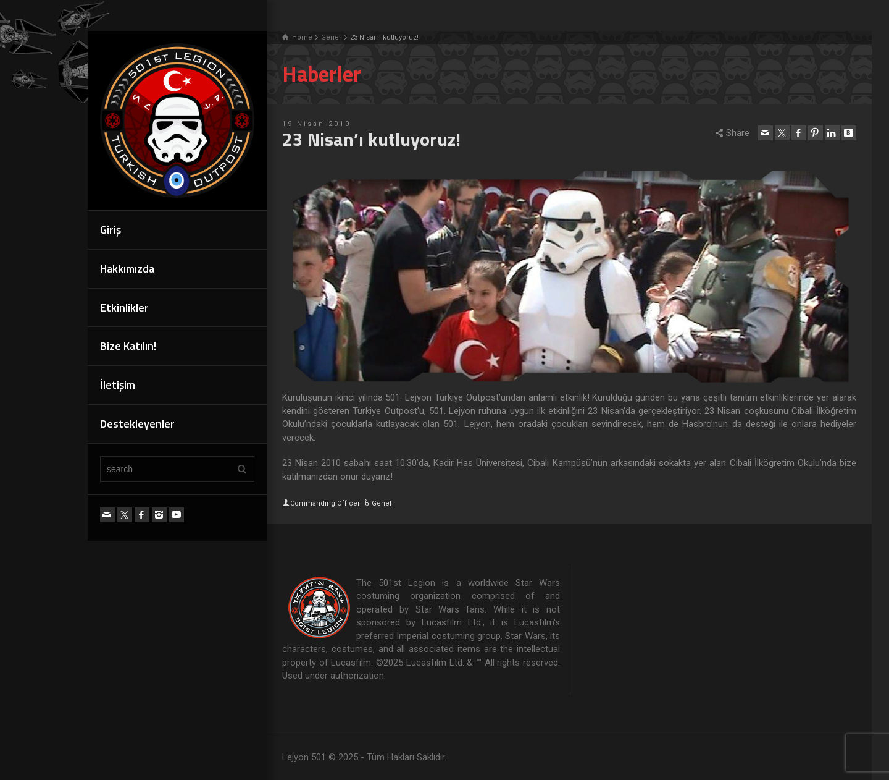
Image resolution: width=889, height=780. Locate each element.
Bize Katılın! (128, 345)
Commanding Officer (325, 503)
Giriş (110, 229)
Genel (381, 503)
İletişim (117, 384)
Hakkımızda (127, 268)
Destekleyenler (137, 423)
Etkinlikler (124, 307)
